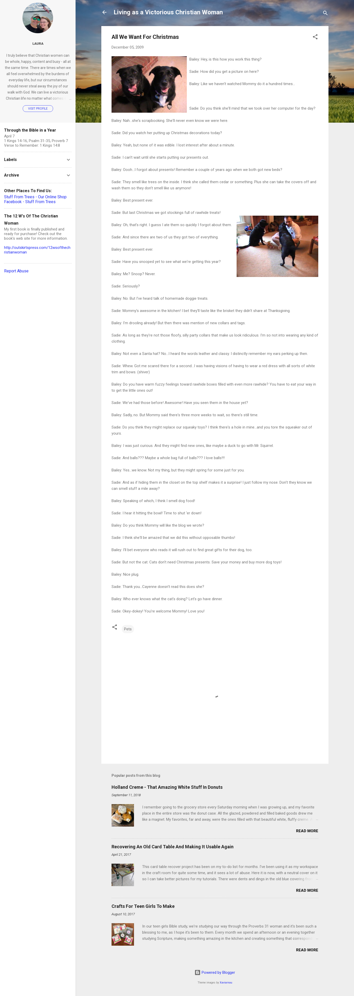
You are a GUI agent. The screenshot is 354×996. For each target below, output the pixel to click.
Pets (128, 629)
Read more (307, 831)
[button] (315, 38)
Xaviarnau (226, 982)
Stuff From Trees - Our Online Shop (35, 196)
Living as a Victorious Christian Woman (168, 12)
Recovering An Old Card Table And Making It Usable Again (173, 846)
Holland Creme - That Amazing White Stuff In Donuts (167, 787)
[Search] (325, 14)
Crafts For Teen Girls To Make (143, 906)
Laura (37, 43)
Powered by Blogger (214, 972)
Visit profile (38, 108)
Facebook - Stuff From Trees (30, 201)
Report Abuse (16, 271)
